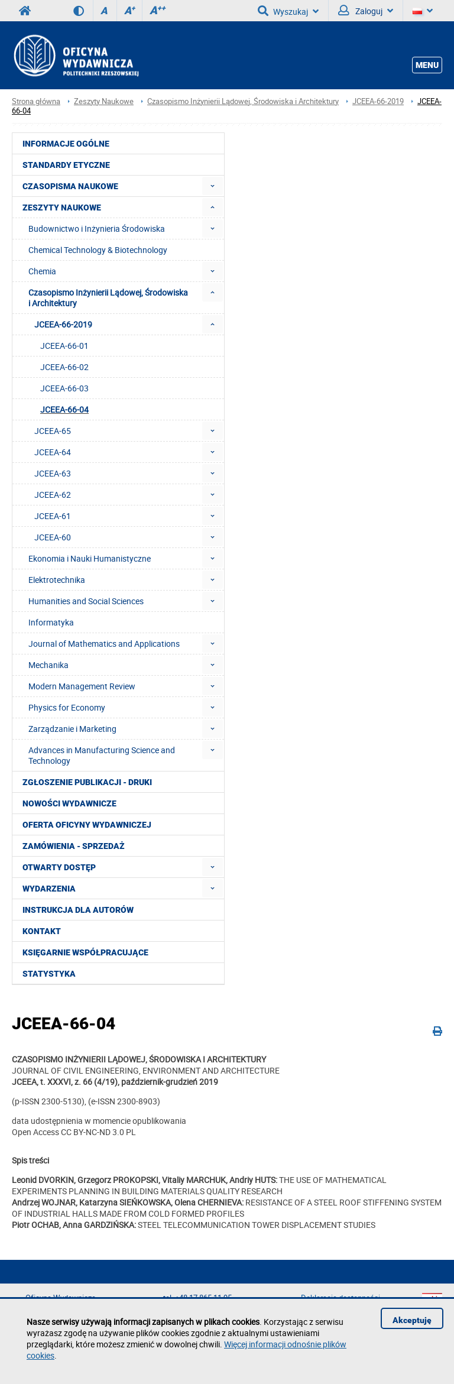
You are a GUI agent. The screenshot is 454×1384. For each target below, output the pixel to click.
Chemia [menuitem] (42, 271)
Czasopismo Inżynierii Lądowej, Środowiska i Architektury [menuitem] (108, 298)
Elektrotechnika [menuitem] (56, 579)
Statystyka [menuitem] (49, 973)
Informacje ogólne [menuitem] (65, 143)
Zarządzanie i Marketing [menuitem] (72, 728)
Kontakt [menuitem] (41, 931)
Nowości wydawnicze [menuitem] (69, 803)
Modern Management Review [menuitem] (81, 686)
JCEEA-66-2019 (378, 101)
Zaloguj (365, 10)
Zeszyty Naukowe (104, 101)
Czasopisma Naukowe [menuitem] (70, 186)
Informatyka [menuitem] (51, 622)
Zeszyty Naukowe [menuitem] (61, 207)
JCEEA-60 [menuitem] (52, 537)
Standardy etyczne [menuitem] (66, 165)
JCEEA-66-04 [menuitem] (64, 409)
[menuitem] (212, 186)
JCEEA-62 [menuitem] (52, 494)
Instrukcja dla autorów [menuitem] (78, 910)
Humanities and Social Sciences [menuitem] (86, 601)
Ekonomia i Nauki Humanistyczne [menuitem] (89, 558)
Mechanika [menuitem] (48, 664)
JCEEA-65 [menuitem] (52, 430)
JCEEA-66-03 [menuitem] (64, 388)
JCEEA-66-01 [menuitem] (64, 345)
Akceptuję (412, 1320)
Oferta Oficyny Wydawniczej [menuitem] (86, 824)
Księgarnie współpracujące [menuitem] (85, 952)
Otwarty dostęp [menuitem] (59, 867)
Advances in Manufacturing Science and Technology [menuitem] (101, 755)
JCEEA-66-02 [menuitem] (64, 366)
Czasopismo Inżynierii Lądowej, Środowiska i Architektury (243, 101)
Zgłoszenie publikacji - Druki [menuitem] (87, 782)
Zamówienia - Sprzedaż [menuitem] (73, 846)
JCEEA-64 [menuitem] (52, 452)
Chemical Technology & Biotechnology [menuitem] (97, 249)
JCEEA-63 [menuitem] (52, 473)
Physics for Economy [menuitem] (66, 707)
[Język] (422, 10)
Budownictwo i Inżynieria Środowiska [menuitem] (96, 228)
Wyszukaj (288, 10)
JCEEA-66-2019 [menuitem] (63, 324)
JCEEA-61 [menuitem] (52, 515)
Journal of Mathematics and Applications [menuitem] (104, 643)
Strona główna (36, 101)
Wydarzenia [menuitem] (49, 888)
